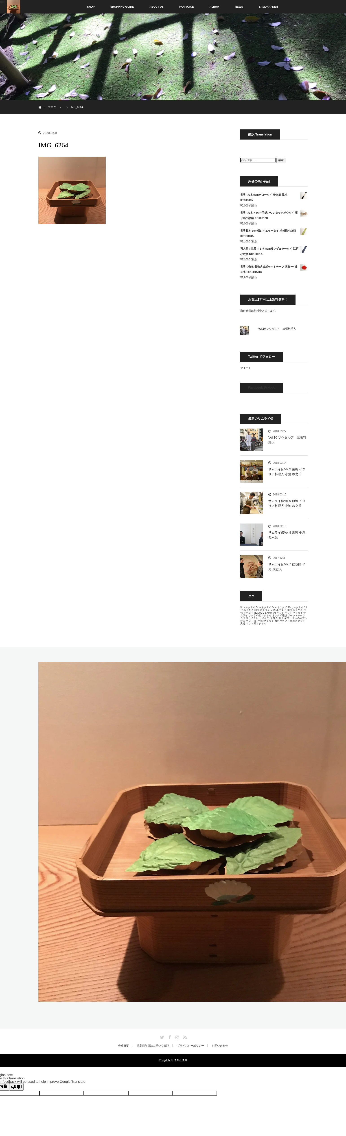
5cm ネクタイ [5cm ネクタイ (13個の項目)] (247, 607)
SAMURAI (181, 1060)
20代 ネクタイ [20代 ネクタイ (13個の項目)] (295, 607)
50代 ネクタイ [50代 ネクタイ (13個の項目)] (278, 610)
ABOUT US (156, 6)
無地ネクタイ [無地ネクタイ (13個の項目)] (297, 620)
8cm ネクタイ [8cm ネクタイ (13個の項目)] (279, 607)
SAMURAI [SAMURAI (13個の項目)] (270, 612)
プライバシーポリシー (190, 1045)
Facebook (169, 1036)
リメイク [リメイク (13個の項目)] (264, 618)
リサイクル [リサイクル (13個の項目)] (252, 618)
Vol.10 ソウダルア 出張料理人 (277, 328)
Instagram (176, 1036)
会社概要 (123, 1045)
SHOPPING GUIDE (122, 6)
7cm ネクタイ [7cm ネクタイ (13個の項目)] (263, 607)
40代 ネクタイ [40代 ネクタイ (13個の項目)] (262, 610)
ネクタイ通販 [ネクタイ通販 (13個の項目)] (279, 615)
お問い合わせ (220, 1045)
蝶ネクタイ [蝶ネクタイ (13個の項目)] (260, 623)
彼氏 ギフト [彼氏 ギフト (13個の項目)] (246, 620)
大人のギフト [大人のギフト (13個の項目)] (299, 618)
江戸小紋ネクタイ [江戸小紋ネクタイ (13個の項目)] (264, 620)
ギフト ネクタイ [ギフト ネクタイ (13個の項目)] (294, 612)
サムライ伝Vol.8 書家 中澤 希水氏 (286, 535)
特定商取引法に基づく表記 (153, 1045)
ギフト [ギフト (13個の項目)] (280, 612)
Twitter (161, 1036)
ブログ (52, 107)
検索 (281, 160)
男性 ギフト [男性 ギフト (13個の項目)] (246, 623)
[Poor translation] (16, 1087)
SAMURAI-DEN (268, 6)
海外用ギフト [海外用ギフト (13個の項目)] (282, 620)
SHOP (81, 6)
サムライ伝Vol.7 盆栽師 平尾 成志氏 (286, 566)
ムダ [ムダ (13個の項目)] (242, 618)
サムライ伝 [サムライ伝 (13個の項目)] (254, 615)
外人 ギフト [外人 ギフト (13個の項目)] (285, 618)
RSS (184, 1036)
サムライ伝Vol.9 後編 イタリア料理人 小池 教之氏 (286, 471)
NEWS (239, 6)
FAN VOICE (186, 6)
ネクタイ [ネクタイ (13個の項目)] (267, 615)
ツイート (245, 367)
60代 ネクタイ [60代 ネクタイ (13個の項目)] (295, 610)
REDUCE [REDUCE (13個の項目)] (259, 612)
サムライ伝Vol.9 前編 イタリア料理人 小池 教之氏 (286, 503)
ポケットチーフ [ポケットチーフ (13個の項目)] (296, 615)
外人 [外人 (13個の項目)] (275, 618)
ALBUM (214, 6)
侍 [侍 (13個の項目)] (271, 618)
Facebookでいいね (261, 387)
